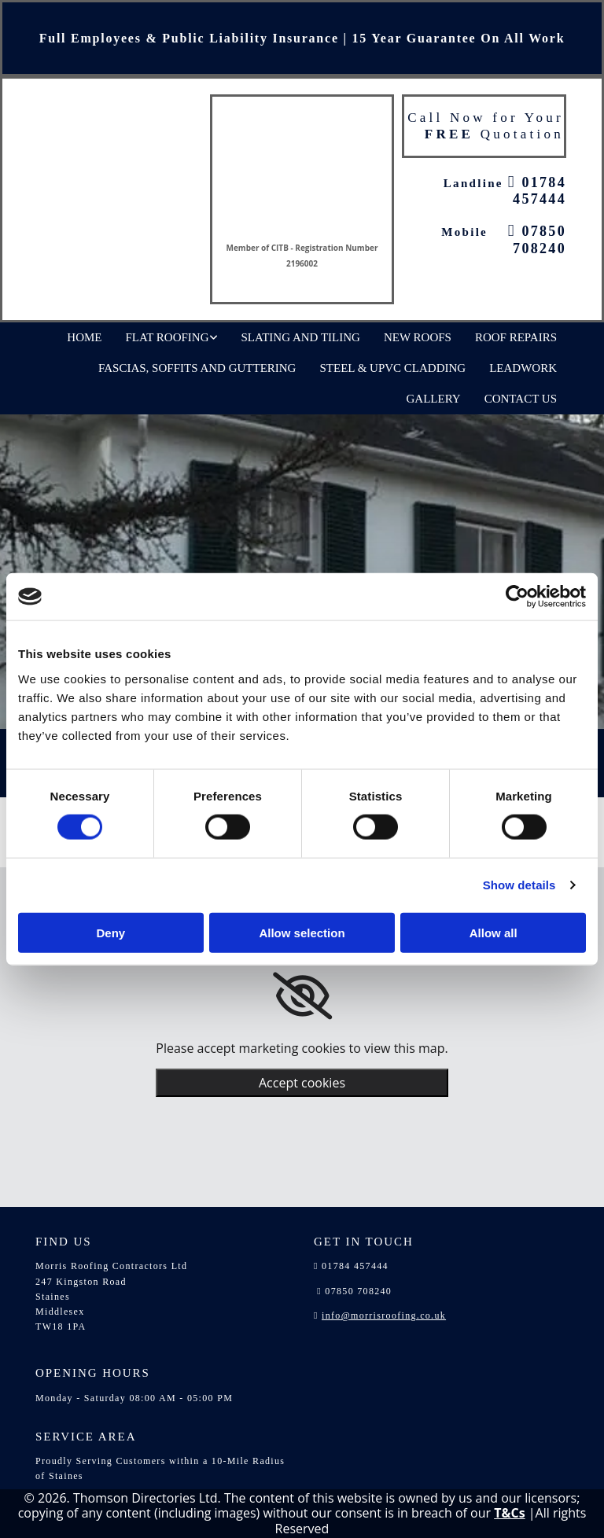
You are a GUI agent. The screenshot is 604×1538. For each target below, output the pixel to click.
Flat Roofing (167, 337)
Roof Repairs (516, 337)
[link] (302, 996)
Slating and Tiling (300, 337)
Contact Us (520, 398)
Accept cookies (302, 1082)
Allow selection (301, 932)
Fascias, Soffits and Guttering (197, 368)
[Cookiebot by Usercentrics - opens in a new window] (517, 597)
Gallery (434, 398)
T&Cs (509, 1512)
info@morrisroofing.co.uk (384, 1315)
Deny (110, 932)
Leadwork (523, 368)
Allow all (493, 932)
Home (84, 337)
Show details (519, 885)
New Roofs (417, 337)
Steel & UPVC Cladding (392, 368)
